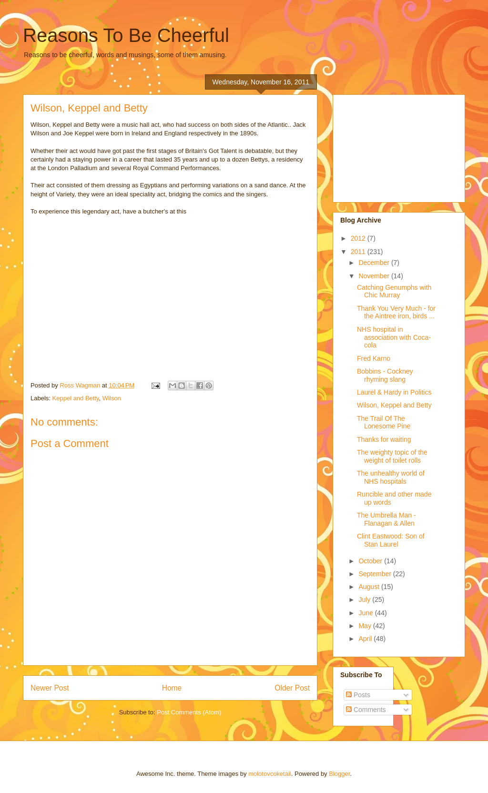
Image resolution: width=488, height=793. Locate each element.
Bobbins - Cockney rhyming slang (385, 375)
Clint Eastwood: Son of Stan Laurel (391, 540)
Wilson (111, 398)
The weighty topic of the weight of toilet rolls (392, 456)
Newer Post (49, 688)
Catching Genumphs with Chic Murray (394, 291)
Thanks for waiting (384, 439)
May (365, 626)
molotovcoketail (269, 773)
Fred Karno (373, 358)
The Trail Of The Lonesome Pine (383, 422)
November (374, 276)
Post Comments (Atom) (189, 712)
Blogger (339, 773)
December (374, 262)
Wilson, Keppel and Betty (394, 405)
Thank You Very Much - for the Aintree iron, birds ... (396, 312)
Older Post (292, 688)
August (369, 586)
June (366, 613)
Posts (358, 695)
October (371, 561)
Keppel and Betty (75, 398)
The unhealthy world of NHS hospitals (391, 477)
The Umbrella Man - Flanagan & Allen (386, 519)
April (366, 638)
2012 (359, 238)
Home (172, 688)
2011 (359, 251)
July (365, 599)
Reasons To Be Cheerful (126, 35)
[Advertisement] (388, 145)
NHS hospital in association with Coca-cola (394, 337)
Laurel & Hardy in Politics (394, 392)
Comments (366, 709)
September (375, 574)
